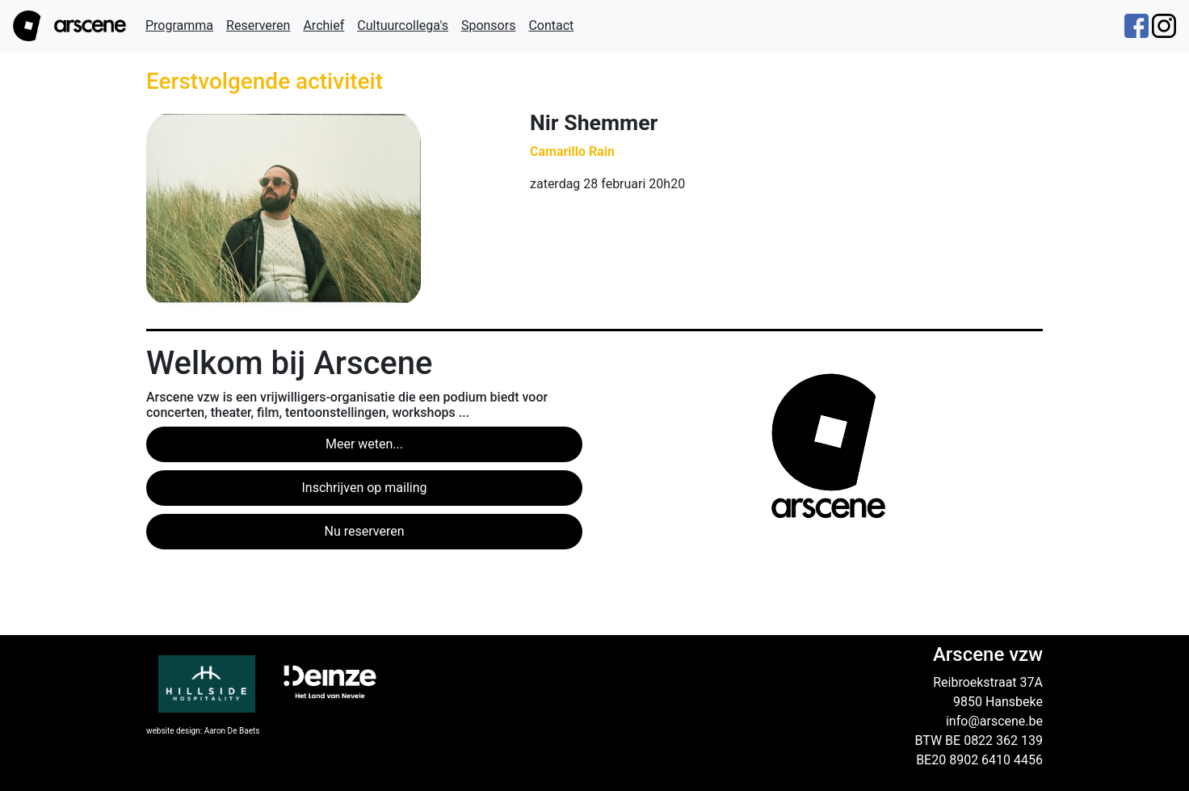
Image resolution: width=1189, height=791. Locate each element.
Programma (179, 25)
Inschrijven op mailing (363, 487)
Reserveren (258, 25)
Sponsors (488, 25)
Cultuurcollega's (402, 25)
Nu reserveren (365, 531)
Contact (550, 25)
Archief (323, 25)
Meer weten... (364, 444)
